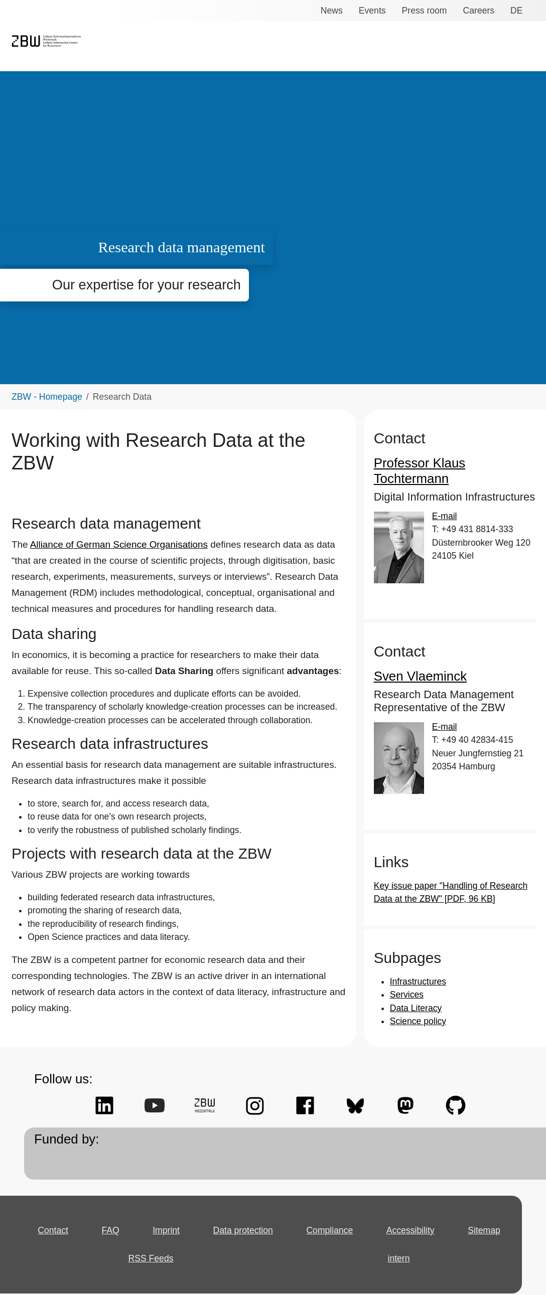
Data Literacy (415, 993)
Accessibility (411, 1216)
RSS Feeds (149, 1244)
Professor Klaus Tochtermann (453, 464)
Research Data (395, 46)
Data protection (246, 1216)
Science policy (416, 1006)
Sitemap (484, 1216)
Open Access (460, 46)
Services (199, 46)
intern (397, 1244)
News (334, 10)
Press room (424, 10)
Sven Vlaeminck (416, 662)
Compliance (331, 1216)
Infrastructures (418, 967)
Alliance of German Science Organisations (114, 523)
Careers (476, 10)
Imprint (167, 1216)
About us (515, 46)
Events (374, 10)
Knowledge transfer (315, 46)
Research (246, 46)
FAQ (110, 1216)
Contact (54, 1216)
